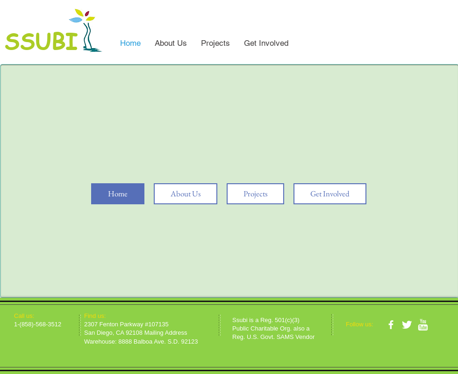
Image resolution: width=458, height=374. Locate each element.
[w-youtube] (423, 325)
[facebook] (391, 325)
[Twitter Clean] (407, 325)
